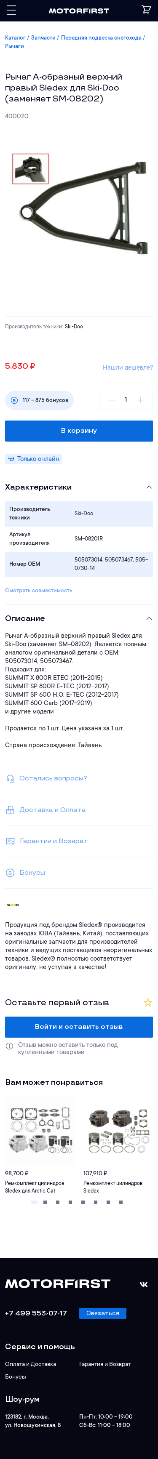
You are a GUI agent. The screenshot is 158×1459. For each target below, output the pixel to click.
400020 (17, 116)
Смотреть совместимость (38, 591)
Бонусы (15, 1377)
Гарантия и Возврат (105, 1364)
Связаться (102, 1313)
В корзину (79, 431)
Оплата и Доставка (30, 1364)
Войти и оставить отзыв (79, 1027)
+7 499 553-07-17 (36, 1314)
